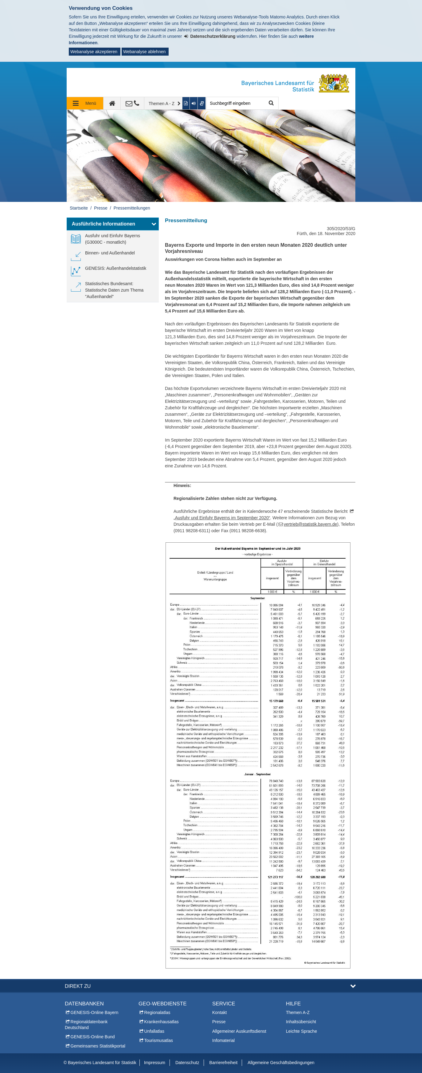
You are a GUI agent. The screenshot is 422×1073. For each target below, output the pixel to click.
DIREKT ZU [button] (78, 986)
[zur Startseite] (112, 103)
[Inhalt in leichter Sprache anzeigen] (186, 103)
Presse (100, 208)
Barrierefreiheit (223, 1062)
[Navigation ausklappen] (85, 103)
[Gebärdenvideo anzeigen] (202, 103)
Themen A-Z (298, 1012)
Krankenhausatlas (161, 1021)
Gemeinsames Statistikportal (98, 1046)
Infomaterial (223, 1040)
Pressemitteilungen (132, 208)
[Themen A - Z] (163, 103)
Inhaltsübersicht (301, 1021)
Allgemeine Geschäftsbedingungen (281, 1062)
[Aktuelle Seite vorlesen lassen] (194, 103)
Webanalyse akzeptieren (93, 51)
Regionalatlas (157, 1012)
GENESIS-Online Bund (93, 1036)
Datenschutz (187, 1062)
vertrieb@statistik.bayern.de (310, 524)
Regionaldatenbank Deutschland (86, 1024)
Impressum (154, 1062)
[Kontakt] (132, 103)
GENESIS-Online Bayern (95, 1012)
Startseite (79, 208)
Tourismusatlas (158, 1040)
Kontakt (219, 1012)
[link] (112, 239)
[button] (112, 224)
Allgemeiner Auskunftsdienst (239, 1031)
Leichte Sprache (301, 1031)
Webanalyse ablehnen (144, 51)
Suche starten (270, 103)
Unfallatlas (154, 1031)
